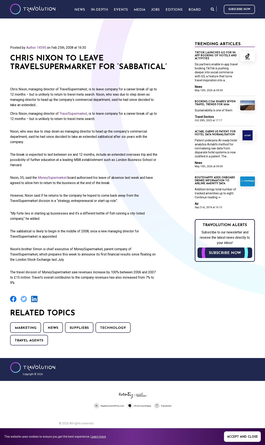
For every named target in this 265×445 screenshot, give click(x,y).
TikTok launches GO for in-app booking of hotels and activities (216, 55)
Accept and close (242, 436)
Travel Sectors (204, 117)
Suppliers (79, 328)
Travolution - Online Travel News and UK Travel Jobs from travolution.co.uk (32, 367)
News (53, 328)
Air (197, 204)
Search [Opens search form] (212, 9)
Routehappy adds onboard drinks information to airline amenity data (215, 180)
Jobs (155, 10)
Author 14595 (36, 48)
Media (139, 10)
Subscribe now (239, 9)
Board (194, 10)
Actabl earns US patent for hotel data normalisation (215, 133)
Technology (113, 328)
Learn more (98, 436)
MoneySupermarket (52, 178)
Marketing (25, 328)
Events (121, 10)
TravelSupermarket (73, 114)
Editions (174, 10)
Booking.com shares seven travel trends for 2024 (215, 103)
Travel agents (29, 340)
